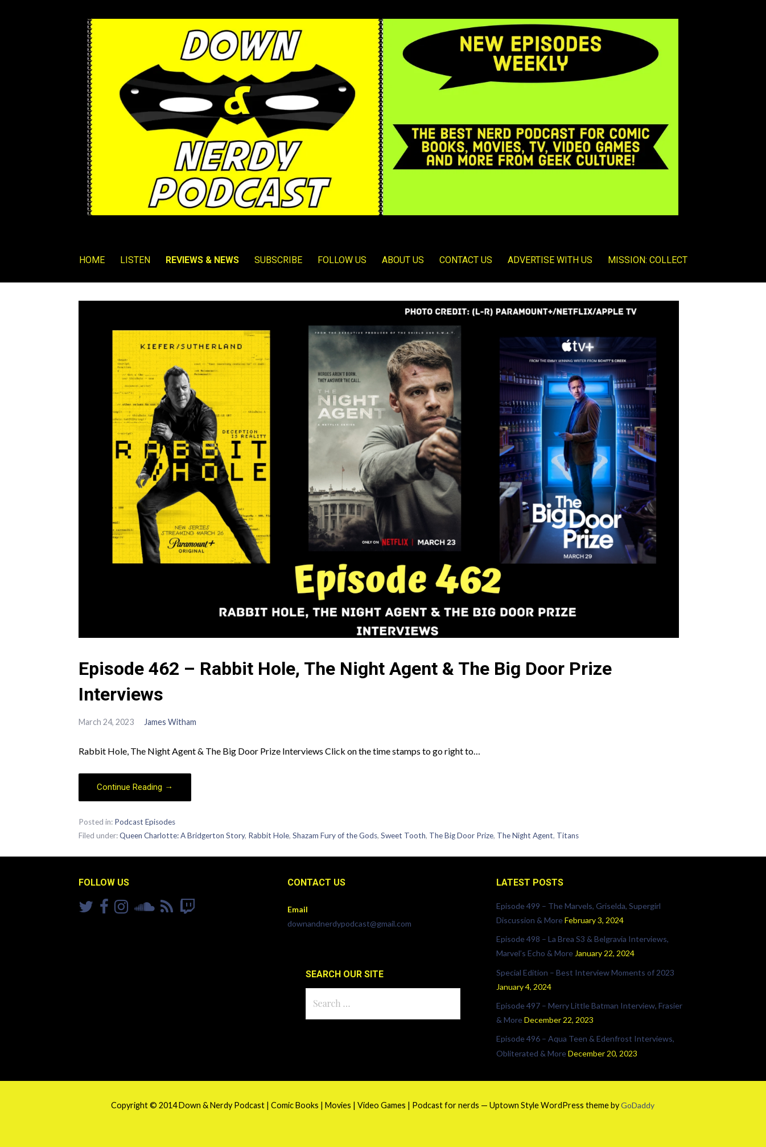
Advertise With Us (550, 260)
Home (92, 260)
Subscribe (278, 260)
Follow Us (342, 260)
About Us (403, 260)
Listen (135, 260)
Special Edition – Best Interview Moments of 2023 (585, 972)
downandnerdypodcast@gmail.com (349, 923)
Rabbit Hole (268, 835)
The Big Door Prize (461, 835)
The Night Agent (525, 835)
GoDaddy (637, 1105)
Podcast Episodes (144, 821)
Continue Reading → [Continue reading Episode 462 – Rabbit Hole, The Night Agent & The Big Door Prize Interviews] (135, 787)
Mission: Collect (647, 260)
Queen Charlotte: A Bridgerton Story (182, 835)
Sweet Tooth (403, 835)
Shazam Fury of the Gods (335, 835)
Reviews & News (202, 260)
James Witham (170, 722)
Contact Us (465, 260)
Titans (568, 835)
